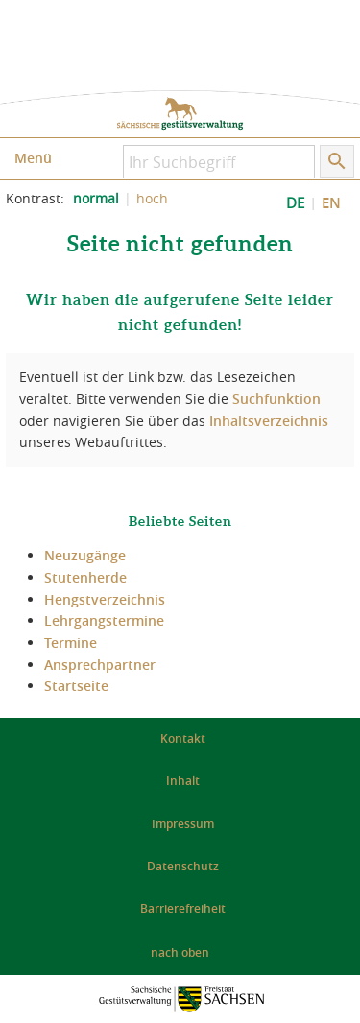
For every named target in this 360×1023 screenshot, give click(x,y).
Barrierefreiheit (183, 908)
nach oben (180, 952)
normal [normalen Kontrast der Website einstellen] (96, 198)
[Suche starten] (337, 161)
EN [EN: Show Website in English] (331, 203)
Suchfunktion (276, 399)
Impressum (183, 824)
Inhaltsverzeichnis (268, 421)
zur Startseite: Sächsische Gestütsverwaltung (180, 113)
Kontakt (182, 738)
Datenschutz (183, 866)
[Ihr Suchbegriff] (219, 161)
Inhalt (183, 781)
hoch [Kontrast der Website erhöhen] (152, 198)
